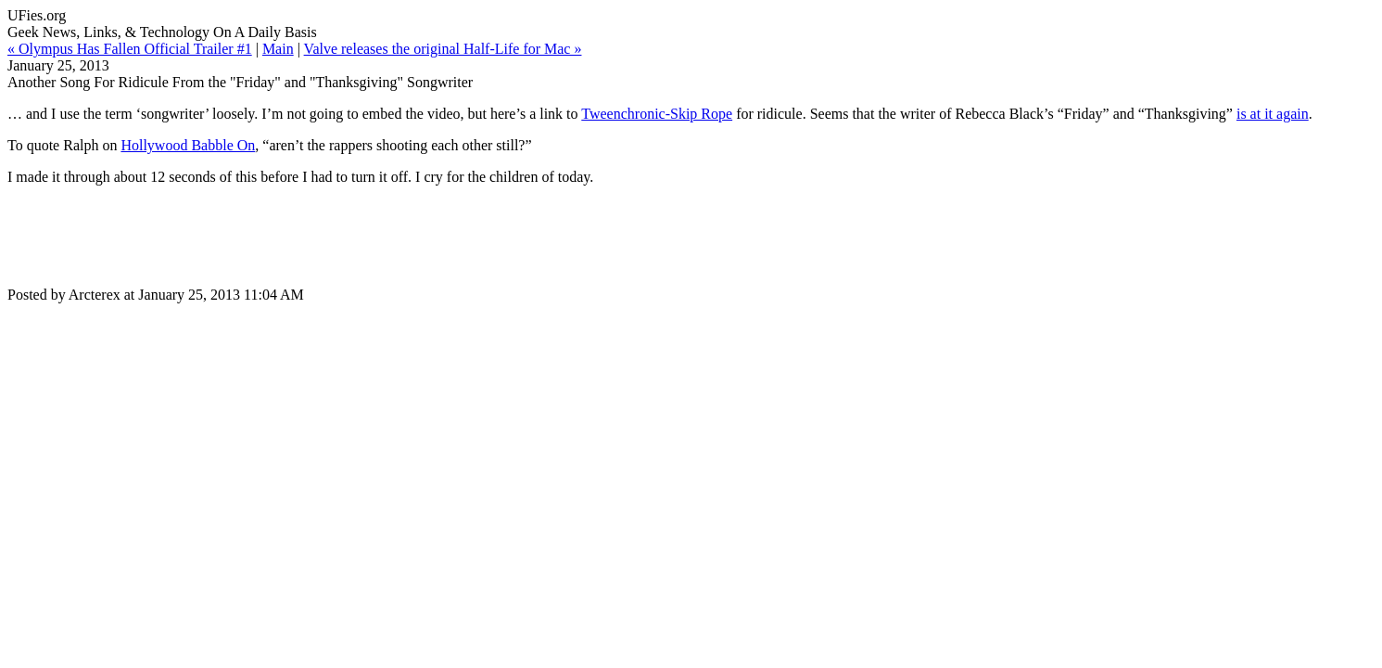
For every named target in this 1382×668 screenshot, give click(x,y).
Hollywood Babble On (187, 145)
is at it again (1272, 114)
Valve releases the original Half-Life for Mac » (443, 49)
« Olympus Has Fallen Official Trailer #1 (129, 49)
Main (278, 49)
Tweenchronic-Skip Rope (656, 114)
